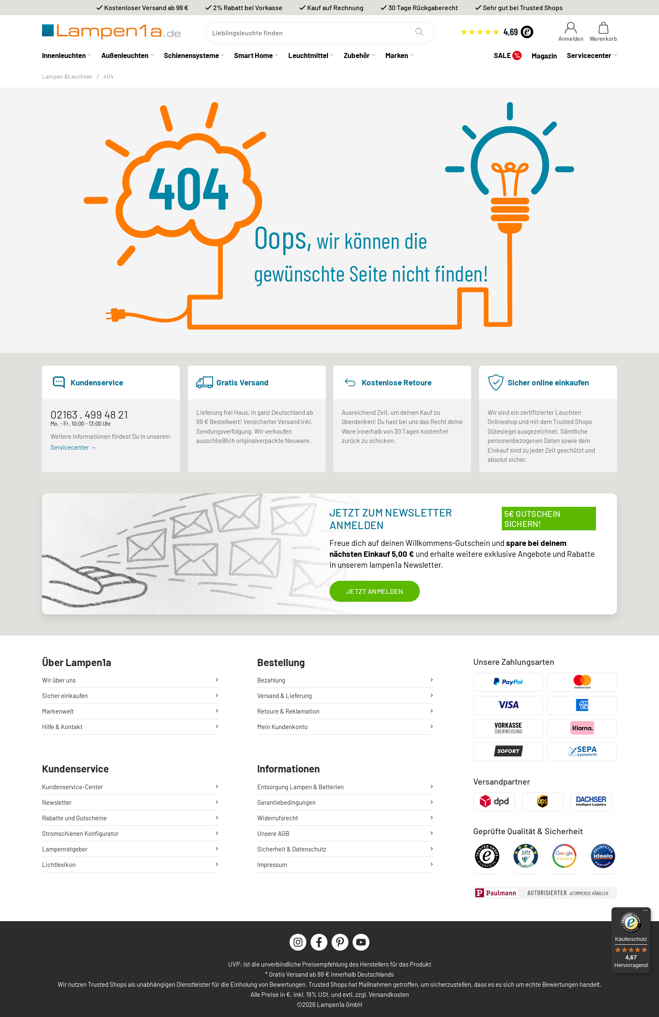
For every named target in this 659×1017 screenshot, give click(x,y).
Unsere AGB (273, 833)
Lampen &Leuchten (67, 76)
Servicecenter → (73, 447)
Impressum (272, 864)
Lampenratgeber (64, 849)
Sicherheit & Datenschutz (291, 849)
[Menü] (646, 912)
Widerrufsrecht (277, 818)
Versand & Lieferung (284, 695)
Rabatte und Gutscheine (74, 818)
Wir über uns (59, 680)
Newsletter (56, 802)
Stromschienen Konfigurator (80, 833)
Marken (396, 55)
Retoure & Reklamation (288, 711)
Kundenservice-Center (72, 786)
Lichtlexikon (59, 864)
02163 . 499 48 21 (89, 414)
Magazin (544, 55)
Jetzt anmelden (374, 591)
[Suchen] (320, 33)
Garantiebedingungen (286, 802)
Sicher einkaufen (65, 695)
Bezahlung (271, 680)
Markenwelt (58, 711)
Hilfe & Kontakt (62, 726)
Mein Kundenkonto (282, 726)
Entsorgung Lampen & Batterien (300, 786)
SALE (508, 55)
